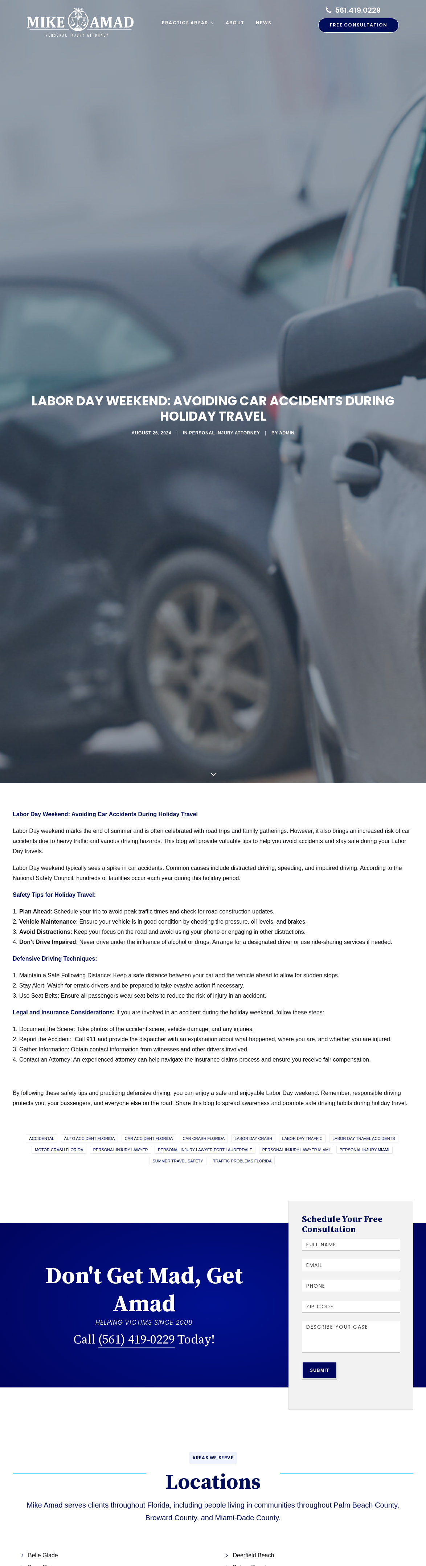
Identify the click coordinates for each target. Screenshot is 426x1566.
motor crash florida (59, 1123)
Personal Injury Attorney (219, 419)
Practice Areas (188, 23)
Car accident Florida (149, 1111)
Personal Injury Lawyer (120, 1123)
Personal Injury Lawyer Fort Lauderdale (205, 1123)
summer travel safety (178, 1134)
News (263, 23)
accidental (41, 1111)
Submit (319, 1343)
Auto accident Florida (89, 1111)
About (235, 23)
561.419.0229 (358, 10)
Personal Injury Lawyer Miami (296, 1123)
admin (254, 419)
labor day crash (254, 1111)
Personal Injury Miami (364, 1123)
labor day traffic (302, 1111)
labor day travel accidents (363, 1111)
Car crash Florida (204, 1111)
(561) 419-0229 (136, 1312)
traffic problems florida (242, 1134)
